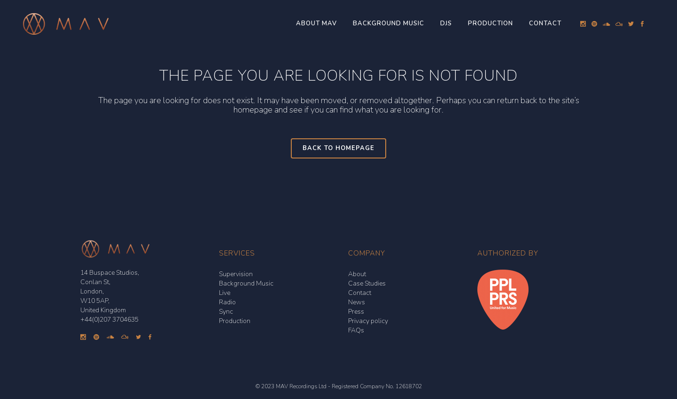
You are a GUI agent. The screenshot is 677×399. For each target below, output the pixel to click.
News (356, 302)
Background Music (246, 283)
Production (234, 320)
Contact (359, 292)
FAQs (356, 330)
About (357, 274)
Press (356, 311)
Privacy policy (368, 320)
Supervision (236, 274)
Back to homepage (338, 148)
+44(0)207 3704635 (109, 319)
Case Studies (367, 283)
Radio (227, 302)
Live (224, 292)
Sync (226, 311)
